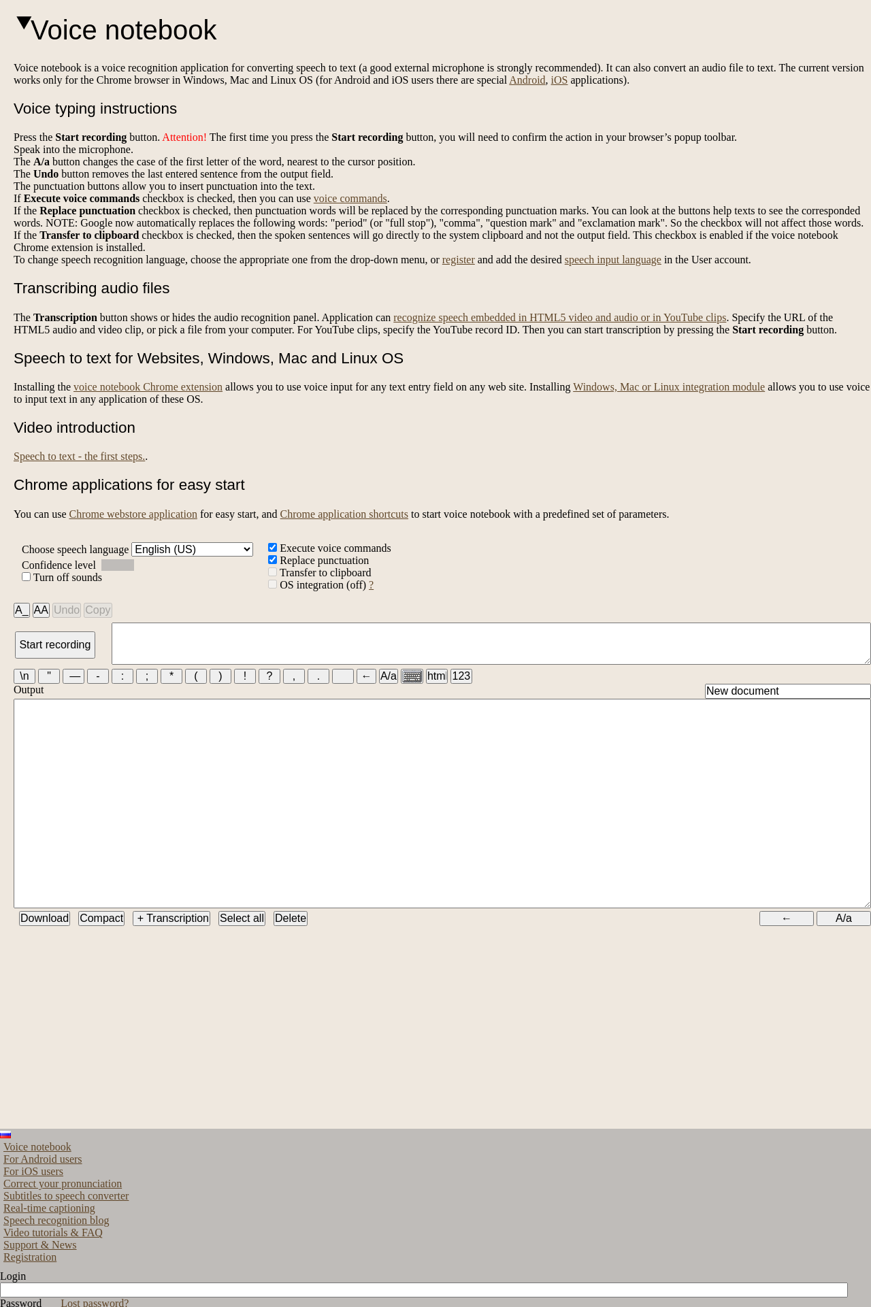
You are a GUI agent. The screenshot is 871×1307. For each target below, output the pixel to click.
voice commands (350, 198)
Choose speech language (137, 549)
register (458, 259)
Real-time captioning (49, 1257)
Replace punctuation (318, 560)
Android (527, 80)
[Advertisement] (350, 1082)
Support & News (40, 1294)
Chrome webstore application (133, 514)
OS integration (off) (318, 585)
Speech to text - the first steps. (79, 456)
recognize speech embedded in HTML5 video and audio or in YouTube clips (559, 317)
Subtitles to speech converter (66, 1245)
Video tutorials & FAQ (53, 1281)
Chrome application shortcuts (344, 514)
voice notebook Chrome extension (148, 387)
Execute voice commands (329, 548)
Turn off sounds (62, 577)
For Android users (42, 1208)
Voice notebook (37, 1196)
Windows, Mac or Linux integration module (669, 387)
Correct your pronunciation (62, 1232)
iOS (559, 80)
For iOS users (33, 1220)
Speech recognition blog (56, 1269)
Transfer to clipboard (319, 572)
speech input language (613, 259)
